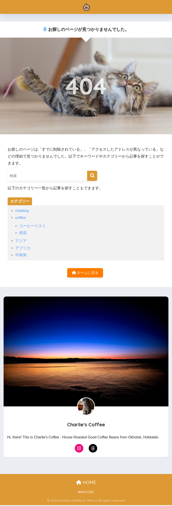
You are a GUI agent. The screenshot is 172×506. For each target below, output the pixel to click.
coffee (20, 218)
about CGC (86, 493)
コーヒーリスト (32, 226)
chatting (22, 211)
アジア (21, 241)
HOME (86, 483)
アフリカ (22, 248)
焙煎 (23, 233)
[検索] (92, 176)
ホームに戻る (85, 273)
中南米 (21, 255)
